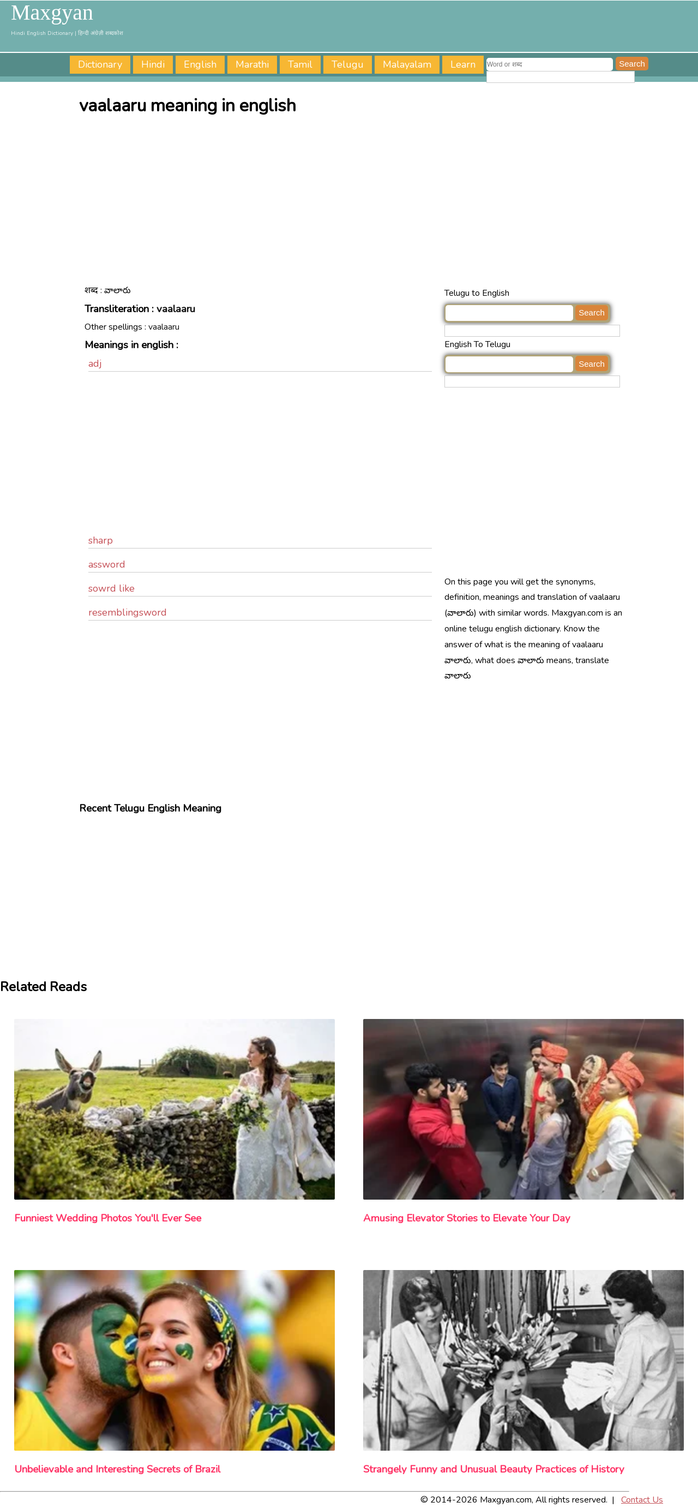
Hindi (153, 64)
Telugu (348, 64)
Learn (463, 64)
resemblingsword (127, 612)
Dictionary (100, 64)
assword (106, 564)
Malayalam (407, 64)
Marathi (252, 64)
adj (95, 363)
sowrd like (111, 588)
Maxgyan (52, 13)
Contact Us (642, 1500)
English (200, 64)
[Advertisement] (351, 203)
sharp (100, 540)
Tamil (300, 64)
